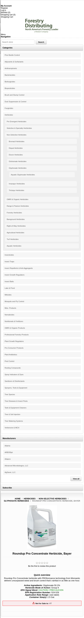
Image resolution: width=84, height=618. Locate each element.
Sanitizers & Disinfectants (14, 381)
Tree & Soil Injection (12, 414)
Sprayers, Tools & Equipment (16, 388)
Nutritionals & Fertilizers (14, 321)
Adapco (7, 459)
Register (4, 8)
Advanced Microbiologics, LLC (16, 466)
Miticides (8, 295)
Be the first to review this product (42, 566)
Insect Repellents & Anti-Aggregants (19, 268)
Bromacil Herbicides (16, 141)
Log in (3, 10)
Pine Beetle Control (12, 55)
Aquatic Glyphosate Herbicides (23, 175)
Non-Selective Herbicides (16, 135)
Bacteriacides (10, 75)
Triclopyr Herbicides (16, 190)
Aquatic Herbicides (14, 246)
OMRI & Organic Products (15, 328)
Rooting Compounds (13, 368)
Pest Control (9, 361)
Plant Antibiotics (11, 355)
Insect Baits (9, 281)
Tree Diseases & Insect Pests (16, 401)
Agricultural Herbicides (15, 233)
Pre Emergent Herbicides (16, 121)
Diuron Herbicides (16, 155)
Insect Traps (9, 261)
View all (76, 479)
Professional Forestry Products (16, 335)
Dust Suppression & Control (15, 102)
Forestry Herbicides (14, 213)
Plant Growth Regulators (14, 341)
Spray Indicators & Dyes (14, 374)
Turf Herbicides (12, 239)
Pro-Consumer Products (14, 348)
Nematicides (9, 315)
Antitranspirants (11, 68)
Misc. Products (10, 308)
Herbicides (9, 115)
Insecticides (9, 255)
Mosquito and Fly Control (14, 301)
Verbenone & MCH (12, 428)
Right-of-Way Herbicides (16, 226)
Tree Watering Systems (14, 421)
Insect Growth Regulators (14, 275)
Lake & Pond (10, 288)
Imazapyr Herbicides (17, 184)
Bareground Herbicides (16, 219)
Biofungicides (10, 82)
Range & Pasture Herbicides (18, 206)
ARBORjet (9, 452)
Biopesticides (10, 88)
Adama (7, 446)
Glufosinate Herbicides (17, 161)
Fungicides (9, 108)
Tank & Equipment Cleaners (15, 408)
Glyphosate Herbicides (17, 168)
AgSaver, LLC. (10, 472)
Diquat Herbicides (16, 148)
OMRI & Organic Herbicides (17, 199)
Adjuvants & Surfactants (14, 62)
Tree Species (10, 394)
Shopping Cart (7, 17)
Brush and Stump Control (14, 95)
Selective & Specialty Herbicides (19, 128)
